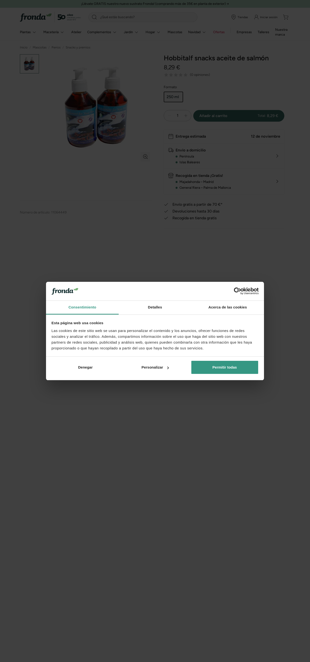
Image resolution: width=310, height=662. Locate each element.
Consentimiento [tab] (82, 307)
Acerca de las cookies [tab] (228, 307)
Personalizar (155, 367)
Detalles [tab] (155, 307)
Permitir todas (224, 367)
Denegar (85, 367)
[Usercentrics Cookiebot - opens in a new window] (237, 291)
